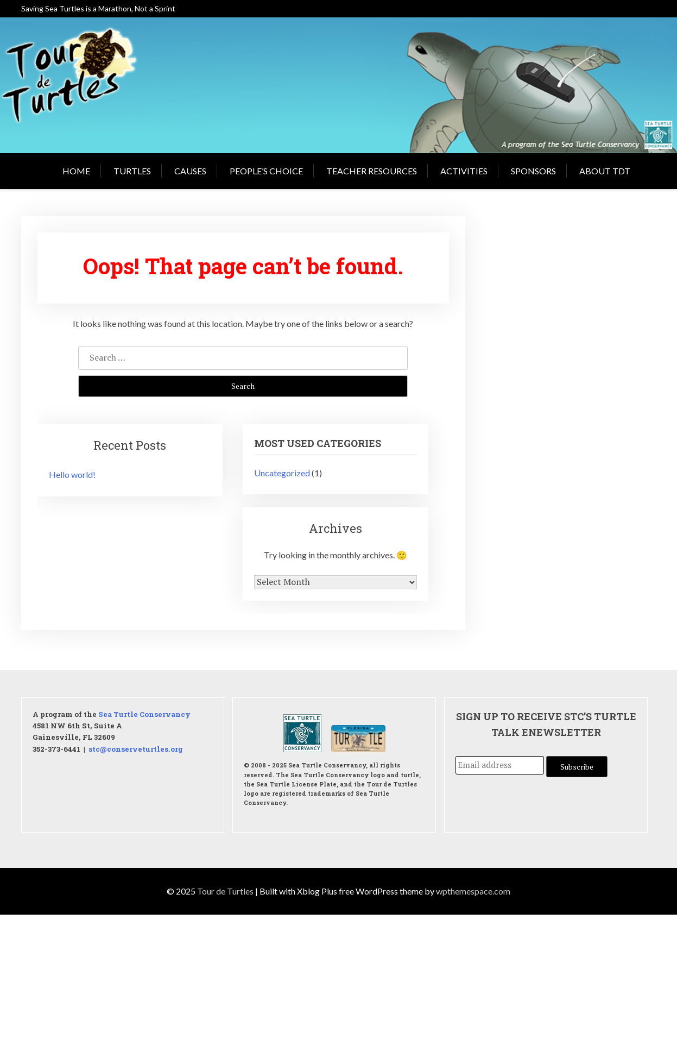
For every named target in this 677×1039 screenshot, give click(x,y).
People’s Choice (266, 171)
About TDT (604, 171)
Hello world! (72, 474)
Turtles (132, 171)
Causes (190, 171)
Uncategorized (282, 473)
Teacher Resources (371, 171)
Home (76, 171)
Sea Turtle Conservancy (144, 714)
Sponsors (533, 171)
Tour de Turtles (225, 891)
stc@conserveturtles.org (135, 748)
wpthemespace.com (473, 891)
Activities (464, 171)
